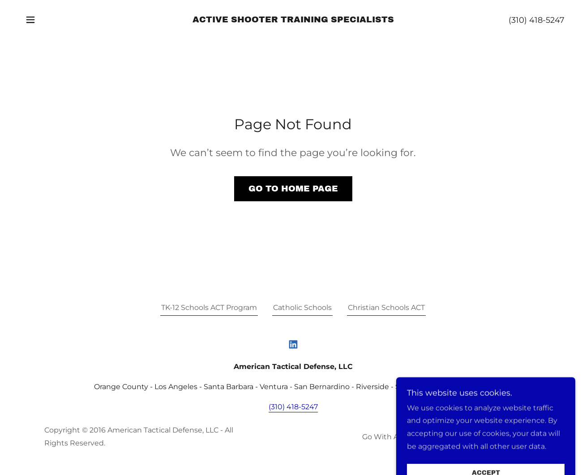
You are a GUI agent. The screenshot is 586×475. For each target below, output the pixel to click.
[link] (293, 20)
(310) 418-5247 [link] (537, 20)
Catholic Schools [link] (302, 307)
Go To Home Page (293, 188)
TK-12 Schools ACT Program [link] (209, 307)
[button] (30, 20)
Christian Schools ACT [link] (386, 307)
